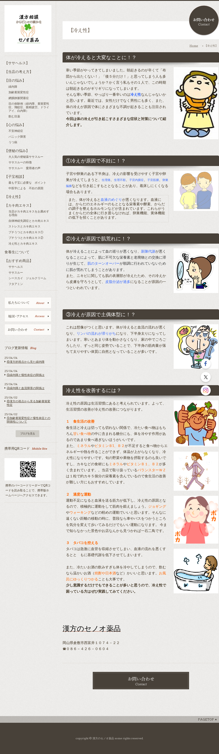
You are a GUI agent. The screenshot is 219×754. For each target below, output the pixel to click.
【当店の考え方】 (18, 72)
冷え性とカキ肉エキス (23, 243)
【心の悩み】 (15, 125)
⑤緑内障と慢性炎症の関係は (25, 375)
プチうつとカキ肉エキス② (25, 237)
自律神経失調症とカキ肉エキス (28, 220)
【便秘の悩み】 (16, 151)
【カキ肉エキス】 (18, 205)
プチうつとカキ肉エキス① (25, 232)
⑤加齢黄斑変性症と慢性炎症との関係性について (28, 419)
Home (194, 45)
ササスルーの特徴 (20, 162)
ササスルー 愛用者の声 (24, 168)
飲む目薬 (14, 116)
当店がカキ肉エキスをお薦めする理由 (28, 213)
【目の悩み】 (15, 80)
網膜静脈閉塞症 (18, 98)
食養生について (16, 252)
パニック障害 (17, 136)
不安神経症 (15, 131)
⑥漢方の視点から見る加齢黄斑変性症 (28, 403)
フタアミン (15, 284)
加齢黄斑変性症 (18, 92)
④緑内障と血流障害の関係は (25, 388)
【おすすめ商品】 (18, 261)
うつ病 (12, 142)
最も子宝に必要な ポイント (27, 182)
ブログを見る (27, 433)
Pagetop (206, 719)
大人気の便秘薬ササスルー (25, 156)
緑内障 (12, 86)
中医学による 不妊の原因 (25, 188)
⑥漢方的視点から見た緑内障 (25, 361)
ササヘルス (15, 266)
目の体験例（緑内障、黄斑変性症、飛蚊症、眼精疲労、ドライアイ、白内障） (28, 107)
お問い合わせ (204, 21)
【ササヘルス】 (16, 63)
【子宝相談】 (15, 176)
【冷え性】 (13, 197)
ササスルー (15, 272)
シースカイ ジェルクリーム (27, 278)
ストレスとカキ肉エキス (24, 226)
